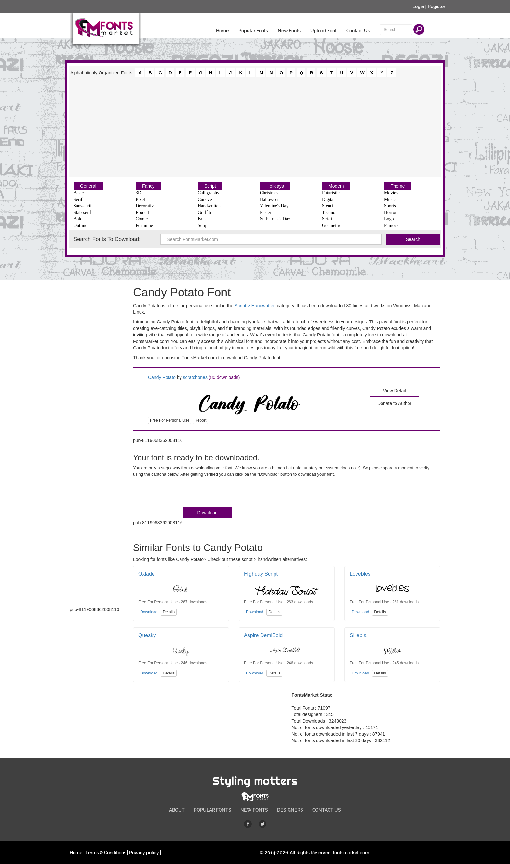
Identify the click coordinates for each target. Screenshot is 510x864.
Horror (390, 212)
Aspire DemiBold (263, 635)
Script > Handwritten (255, 305)
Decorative (145, 205)
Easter (265, 212)
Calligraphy (208, 192)
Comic (142, 218)
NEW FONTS (254, 810)
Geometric (331, 225)
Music (390, 199)
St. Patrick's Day (275, 218)
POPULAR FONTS (212, 810)
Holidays (275, 186)
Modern (336, 186)
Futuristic (331, 192)
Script (210, 186)
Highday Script (261, 574)
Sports (390, 205)
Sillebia (358, 635)
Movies (391, 192)
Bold (78, 218)
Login (418, 6)
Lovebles (360, 574)
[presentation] (182, 493)
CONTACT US (326, 810)
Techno (328, 212)
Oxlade (146, 574)
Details (169, 612)
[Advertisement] (255, 126)
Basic (79, 192)
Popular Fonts (253, 30)
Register (436, 6)
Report (200, 420)
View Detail (394, 390)
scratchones (195, 377)
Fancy (148, 186)
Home (222, 30)
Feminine (144, 225)
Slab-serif (82, 212)
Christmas (269, 192)
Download (207, 512)
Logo (389, 218)
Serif (78, 199)
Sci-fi (327, 218)
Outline (80, 225)
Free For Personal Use (169, 420)
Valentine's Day (274, 205)
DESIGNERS (290, 810)
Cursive (205, 199)
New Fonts (289, 30)
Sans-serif (83, 205)
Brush (203, 218)
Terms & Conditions (105, 852)
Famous (391, 225)
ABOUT (177, 810)
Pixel (140, 199)
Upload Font (323, 30)
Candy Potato (162, 377)
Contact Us (358, 30)
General (88, 186)
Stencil (328, 205)
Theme (398, 186)
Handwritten (209, 205)
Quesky (147, 635)
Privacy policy (144, 852)
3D (138, 192)
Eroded (142, 212)
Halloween (270, 199)
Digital (328, 199)
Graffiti (204, 212)
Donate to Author (394, 403)
